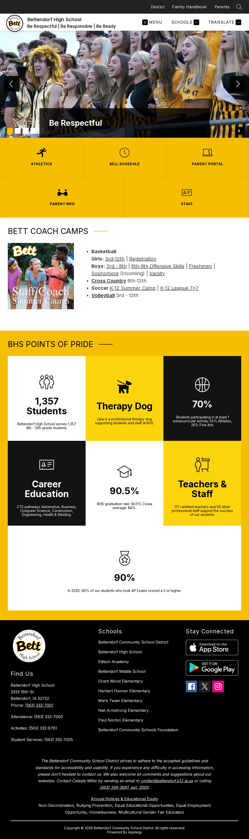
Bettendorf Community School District (133, 642)
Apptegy (135, 832)
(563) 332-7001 (39, 705)
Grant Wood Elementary (120, 681)
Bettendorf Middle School (121, 671)
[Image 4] (33, 131)
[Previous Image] (11, 84)
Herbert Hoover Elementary (124, 690)
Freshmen (200, 266)
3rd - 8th (116, 266)
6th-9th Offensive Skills (157, 266)
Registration (142, 259)
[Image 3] (25, 131)
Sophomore (105, 273)
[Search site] (239, 7)
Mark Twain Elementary (120, 700)
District (157, 6)
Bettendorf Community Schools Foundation (138, 729)
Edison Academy (113, 661)
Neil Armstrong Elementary (123, 710)
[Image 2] (18, 131)
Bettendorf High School (120, 651)
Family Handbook (189, 6)
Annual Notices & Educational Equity (124, 798)
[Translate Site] (224, 22)
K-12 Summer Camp (133, 288)
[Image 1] (10, 131)
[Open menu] (152, 22)
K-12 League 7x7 (179, 288)
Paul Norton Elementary (120, 720)
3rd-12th (114, 259)
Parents (222, 6)
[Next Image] (237, 84)
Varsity (157, 273)
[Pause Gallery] (239, 131)
